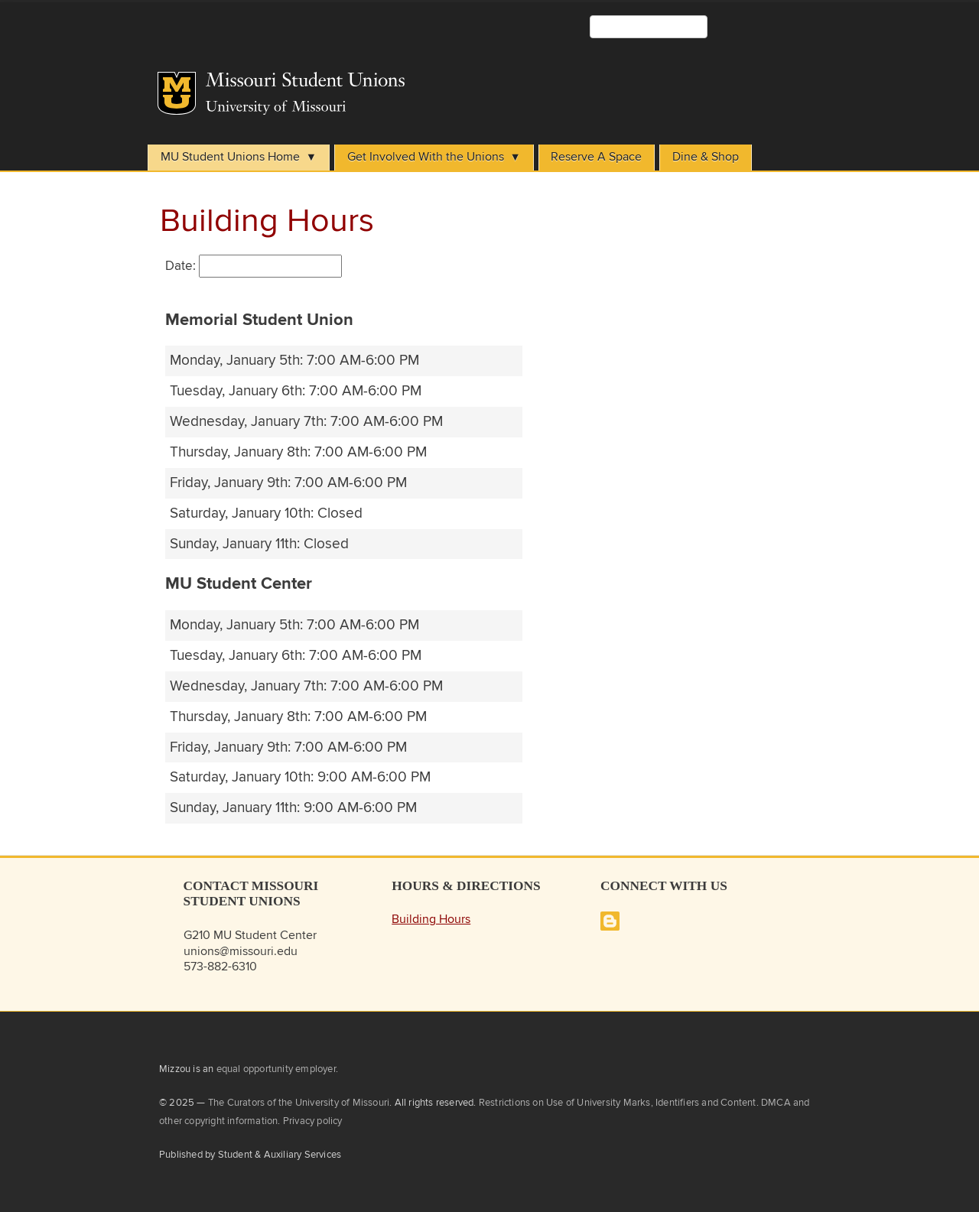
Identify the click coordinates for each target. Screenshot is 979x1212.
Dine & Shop (705, 157)
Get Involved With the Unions (425, 157)
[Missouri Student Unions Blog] (610, 927)
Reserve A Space (596, 157)
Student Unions (411, 84)
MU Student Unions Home (230, 157)
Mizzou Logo (177, 93)
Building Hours (431, 919)
